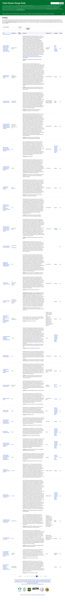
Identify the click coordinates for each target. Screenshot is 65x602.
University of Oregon (43, 579)
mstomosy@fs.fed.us (36, 345)
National (55, 76)
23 (40, 576)
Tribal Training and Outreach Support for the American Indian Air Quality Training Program (6, 228)
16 (27, 576)
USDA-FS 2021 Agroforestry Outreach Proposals (6, 470)
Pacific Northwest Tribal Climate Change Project (25, 5)
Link (60, 48)
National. (55, 470)
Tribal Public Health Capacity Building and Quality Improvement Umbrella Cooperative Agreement (6, 126)
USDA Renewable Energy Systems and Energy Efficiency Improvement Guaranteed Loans (6, 457)
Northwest (56, 145)
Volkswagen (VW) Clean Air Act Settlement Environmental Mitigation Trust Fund (6, 567)
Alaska (55, 152)
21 (37, 576)
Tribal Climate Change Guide (13, 3)
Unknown (55, 398)
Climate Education (38, 13)
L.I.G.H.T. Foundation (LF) (47, 5)
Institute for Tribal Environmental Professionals (32, 581)
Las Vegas (56, 229)
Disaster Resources (45, 13)
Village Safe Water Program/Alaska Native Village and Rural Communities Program (6, 553)
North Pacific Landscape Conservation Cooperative (31, 580)
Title (6, 33)
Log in (63, 13)
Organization (14, 33)
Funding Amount (48, 33)
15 (25, 576)
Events (53, 13)
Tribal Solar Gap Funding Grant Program (5, 187)
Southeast (55, 150)
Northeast (55, 149)
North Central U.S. (55, 46)
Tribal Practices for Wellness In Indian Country (6, 76)
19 (33, 576)
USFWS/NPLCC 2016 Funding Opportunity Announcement (6, 520)
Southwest (56, 335)
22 (39, 576)
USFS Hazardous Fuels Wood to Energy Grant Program (6, 495)
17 (29, 576)
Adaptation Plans (8, 13)
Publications (30, 13)
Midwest (55, 48)
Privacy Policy (33, 594)
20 (35, 576)
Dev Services (43, 594)
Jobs (50, 13)
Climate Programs (24, 13)
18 (31, 576)
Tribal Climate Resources (16, 13)
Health (33, 13)
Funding (3, 13)
